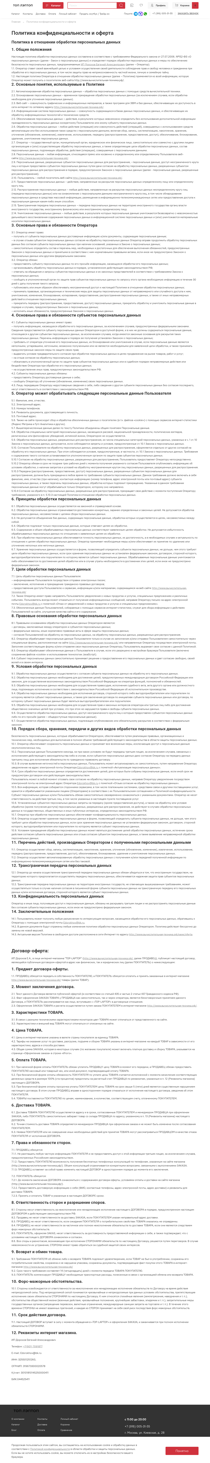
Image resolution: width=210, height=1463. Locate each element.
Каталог (53, 5)
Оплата (52, 13)
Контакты (28, 13)
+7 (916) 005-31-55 (162, 13)
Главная (16, 21)
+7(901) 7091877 (32, 1346)
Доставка (40, 13)
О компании (17, 1418)
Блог (14, 1430)
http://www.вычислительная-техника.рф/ (108, 958)
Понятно (182, 1451)
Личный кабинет (67, 13)
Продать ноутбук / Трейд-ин (94, 13)
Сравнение (66, 1430)
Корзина (65, 1424)
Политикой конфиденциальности (50, 1449)
